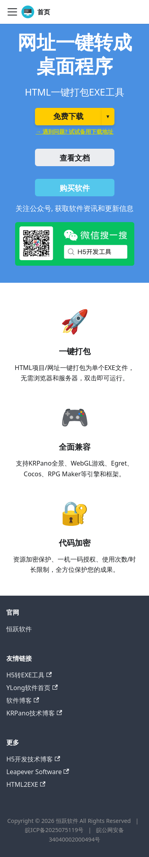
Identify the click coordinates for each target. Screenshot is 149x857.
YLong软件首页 (32, 687)
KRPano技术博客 (34, 713)
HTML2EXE (25, 784)
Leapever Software (37, 771)
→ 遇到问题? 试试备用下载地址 (75, 131)
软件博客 (22, 700)
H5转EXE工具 (29, 675)
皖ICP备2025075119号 (55, 830)
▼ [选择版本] (108, 116)
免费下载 (68, 116)
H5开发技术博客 (33, 759)
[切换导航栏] (12, 12)
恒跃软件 (19, 629)
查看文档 (75, 158)
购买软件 (75, 188)
